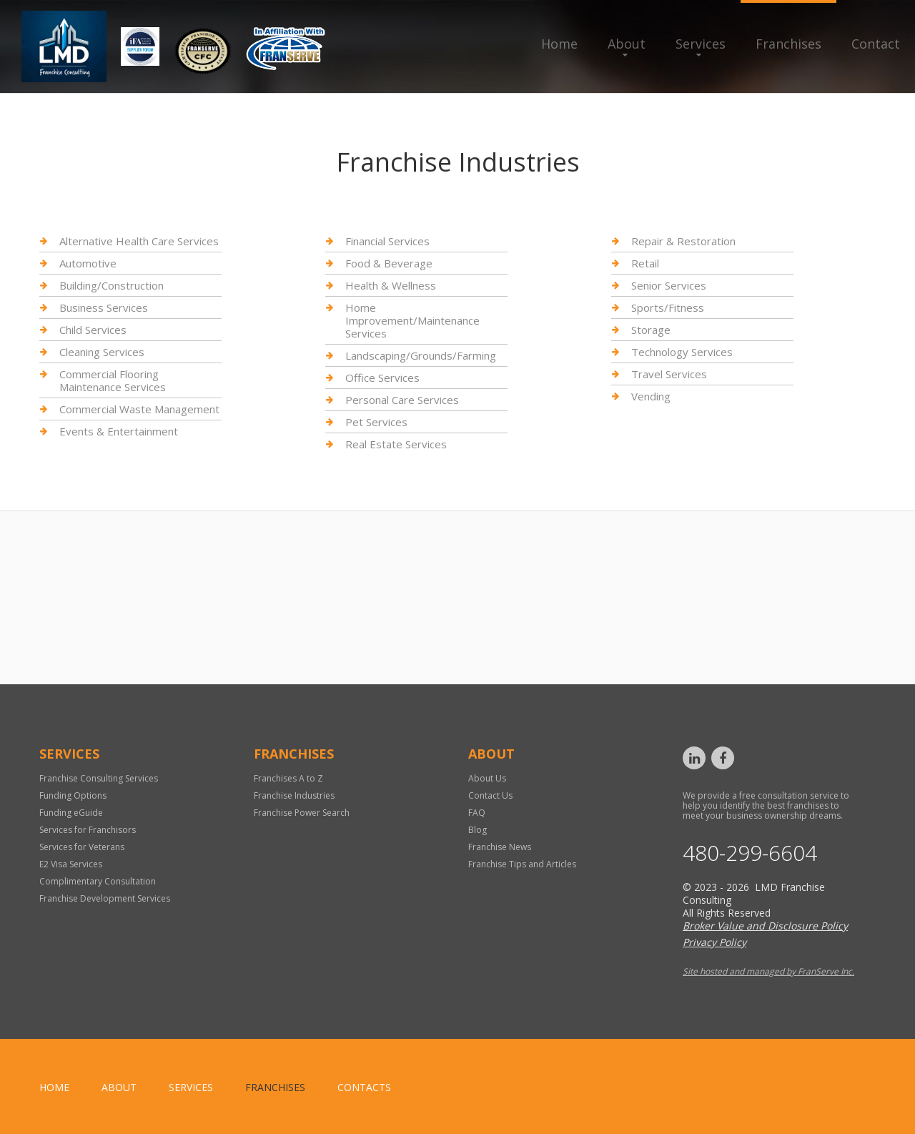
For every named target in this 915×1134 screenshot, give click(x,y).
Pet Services (376, 422)
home (54, 1087)
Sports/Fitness (667, 307)
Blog (477, 830)
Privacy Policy (714, 942)
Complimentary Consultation (97, 881)
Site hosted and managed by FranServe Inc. (768, 971)
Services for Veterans (81, 847)
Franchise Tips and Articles (522, 864)
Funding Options (73, 795)
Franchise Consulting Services (98, 778)
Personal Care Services (402, 400)
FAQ (476, 813)
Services (701, 43)
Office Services (382, 377)
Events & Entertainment (118, 431)
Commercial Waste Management (139, 409)
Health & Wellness (390, 285)
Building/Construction (111, 285)
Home (559, 43)
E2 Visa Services (70, 864)
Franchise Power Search (302, 813)
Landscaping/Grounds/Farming (420, 355)
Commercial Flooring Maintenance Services (112, 380)
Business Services (103, 307)
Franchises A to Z (288, 778)
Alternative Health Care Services (139, 241)
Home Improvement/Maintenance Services (412, 320)
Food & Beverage (388, 263)
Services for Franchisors (87, 830)
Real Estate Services (396, 444)
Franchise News (499, 847)
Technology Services (682, 352)
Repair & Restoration (683, 241)
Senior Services (668, 285)
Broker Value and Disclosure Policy (765, 925)
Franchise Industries (294, 795)
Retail (645, 263)
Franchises (788, 43)
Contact (875, 43)
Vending (651, 396)
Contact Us (490, 795)
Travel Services (669, 374)
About (627, 43)
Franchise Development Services (104, 898)
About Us (487, 778)
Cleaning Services (101, 352)
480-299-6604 (750, 853)
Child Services (93, 329)
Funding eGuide (71, 813)
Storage (651, 329)
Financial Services (387, 241)
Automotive (88, 263)
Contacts (364, 1087)
